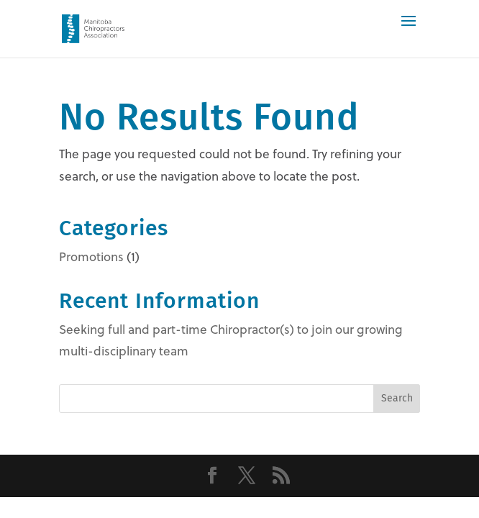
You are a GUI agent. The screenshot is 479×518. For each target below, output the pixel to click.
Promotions (91, 256)
